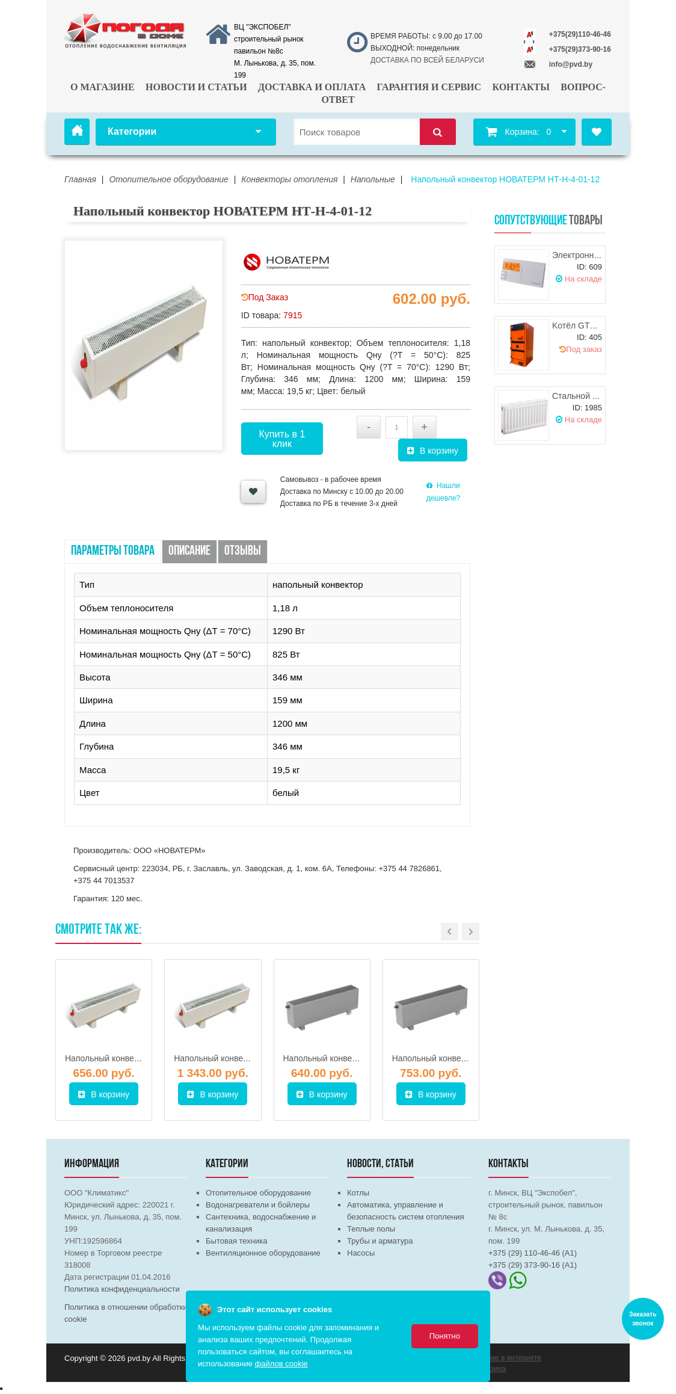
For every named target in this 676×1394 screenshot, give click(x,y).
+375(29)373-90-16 (580, 49)
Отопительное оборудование (258, 1192)
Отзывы (242, 551)
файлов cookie (281, 1363)
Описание (189, 551)
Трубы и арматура (380, 1240)
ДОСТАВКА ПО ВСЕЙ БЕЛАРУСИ (427, 60)
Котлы (358, 1192)
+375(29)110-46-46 (580, 34)
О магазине (102, 87)
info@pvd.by (570, 64)
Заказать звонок (643, 1319)
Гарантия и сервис (429, 87)
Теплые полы (371, 1228)
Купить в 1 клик (282, 439)
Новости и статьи (196, 87)
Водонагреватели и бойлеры (258, 1204)
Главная (77, 132)
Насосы (361, 1252)
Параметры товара (113, 551)
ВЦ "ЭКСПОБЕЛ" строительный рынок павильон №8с (269, 39)
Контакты (521, 87)
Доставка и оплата (312, 87)
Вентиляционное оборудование (263, 1252)
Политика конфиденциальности (122, 1289)
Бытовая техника (236, 1240)
